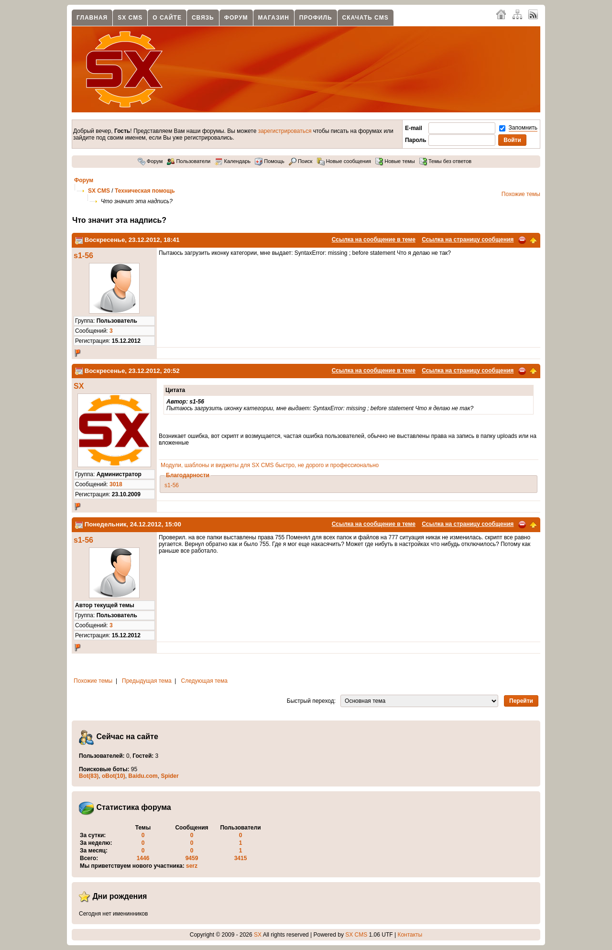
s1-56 (83, 255)
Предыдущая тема (147, 680)
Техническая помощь (145, 190)
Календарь (233, 161)
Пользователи (188, 161)
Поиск (301, 161)
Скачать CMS (365, 17)
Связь (203, 17)
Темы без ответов (445, 161)
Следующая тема (204, 680)
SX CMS (130, 17)
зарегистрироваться (285, 131)
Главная (92, 17)
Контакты (409, 934)
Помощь (269, 161)
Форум (236, 17)
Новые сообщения (344, 161)
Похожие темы (521, 194)
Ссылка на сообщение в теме (373, 239)
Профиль (315, 17)
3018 (115, 484)
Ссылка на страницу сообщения (468, 239)
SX (79, 386)
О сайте (167, 17)
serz (191, 866)
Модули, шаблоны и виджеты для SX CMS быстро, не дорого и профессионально (270, 465)
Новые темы (395, 161)
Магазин (273, 17)
